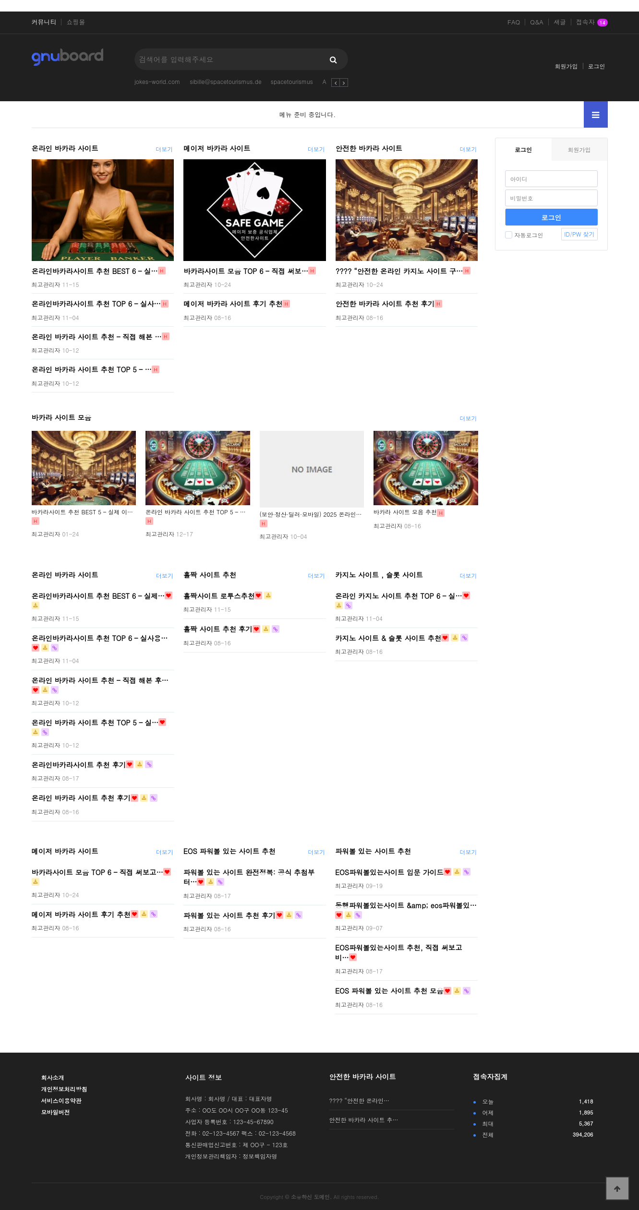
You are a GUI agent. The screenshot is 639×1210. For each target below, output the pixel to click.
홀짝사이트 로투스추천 (219, 595)
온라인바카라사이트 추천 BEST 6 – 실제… (98, 595)
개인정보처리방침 (64, 1089)
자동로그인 (524, 235)
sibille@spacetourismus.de (226, 81)
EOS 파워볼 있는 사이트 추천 (229, 851)
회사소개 (52, 1077)
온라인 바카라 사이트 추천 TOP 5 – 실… (95, 722)
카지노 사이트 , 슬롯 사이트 (379, 575)
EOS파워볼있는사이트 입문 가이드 (389, 872)
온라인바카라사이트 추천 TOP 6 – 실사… (96, 303)
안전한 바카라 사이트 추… (363, 1119)
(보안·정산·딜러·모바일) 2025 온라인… (311, 514)
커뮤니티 (44, 22)
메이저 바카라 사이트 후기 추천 (232, 303)
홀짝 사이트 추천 (209, 575)
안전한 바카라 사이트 (369, 148)
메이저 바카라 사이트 (216, 148)
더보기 (164, 149)
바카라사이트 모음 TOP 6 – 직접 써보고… (97, 872)
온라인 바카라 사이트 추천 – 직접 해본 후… (100, 680)
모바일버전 (55, 1112)
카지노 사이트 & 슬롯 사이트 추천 (388, 637)
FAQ (513, 22)
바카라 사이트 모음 (62, 417)
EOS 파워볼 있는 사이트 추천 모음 (389, 991)
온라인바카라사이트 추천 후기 (79, 764)
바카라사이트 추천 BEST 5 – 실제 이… (82, 512)
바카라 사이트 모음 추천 (405, 512)
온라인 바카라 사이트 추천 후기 (81, 798)
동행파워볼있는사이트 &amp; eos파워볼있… (406, 905)
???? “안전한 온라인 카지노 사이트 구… (399, 270)
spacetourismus (292, 81)
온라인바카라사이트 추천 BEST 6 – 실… (95, 270)
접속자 (592, 22)
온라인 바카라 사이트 (65, 148)
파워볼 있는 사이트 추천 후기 (229, 915)
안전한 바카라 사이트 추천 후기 (385, 303)
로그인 (596, 66)
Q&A (536, 22)
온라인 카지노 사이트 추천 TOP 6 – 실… (398, 595)
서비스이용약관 (61, 1100)
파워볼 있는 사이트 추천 (373, 851)
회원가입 (566, 66)
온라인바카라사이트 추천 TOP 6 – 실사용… (100, 637)
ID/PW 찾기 (579, 234)
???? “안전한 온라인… (359, 1100)
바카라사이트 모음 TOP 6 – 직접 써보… (245, 270)
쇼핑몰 (75, 22)
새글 (560, 22)
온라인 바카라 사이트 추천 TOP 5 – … (92, 369)
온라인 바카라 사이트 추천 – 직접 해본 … (97, 336)
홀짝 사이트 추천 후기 (218, 629)
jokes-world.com (157, 81)
